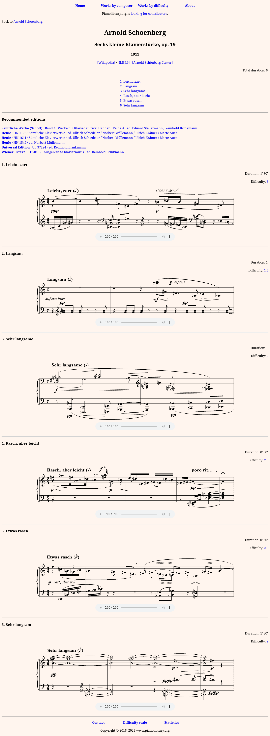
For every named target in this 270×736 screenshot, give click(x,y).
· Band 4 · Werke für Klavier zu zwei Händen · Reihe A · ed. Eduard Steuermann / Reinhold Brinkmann (99, 128)
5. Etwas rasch (130, 100)
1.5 (266, 270)
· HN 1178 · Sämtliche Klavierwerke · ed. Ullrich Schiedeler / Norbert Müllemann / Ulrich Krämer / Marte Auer (89, 133)
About (190, 5)
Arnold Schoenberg (28, 21)
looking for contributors (149, 13)
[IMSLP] (124, 62)
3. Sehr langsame (133, 91)
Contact (98, 722)
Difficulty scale (135, 722)
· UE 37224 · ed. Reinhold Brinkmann (44, 147)
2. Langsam (128, 86)
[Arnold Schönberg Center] (152, 62)
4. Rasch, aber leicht (135, 96)
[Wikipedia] (106, 62)
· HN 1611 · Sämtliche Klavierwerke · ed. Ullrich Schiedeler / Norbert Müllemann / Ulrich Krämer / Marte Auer (89, 138)
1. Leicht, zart (130, 81)
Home (80, 5)
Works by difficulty (153, 5)
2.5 (266, 460)
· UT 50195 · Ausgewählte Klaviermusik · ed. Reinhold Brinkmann (63, 152)
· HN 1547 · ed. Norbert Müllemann (33, 142)
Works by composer (117, 5)
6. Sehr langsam (132, 105)
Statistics (171, 722)
